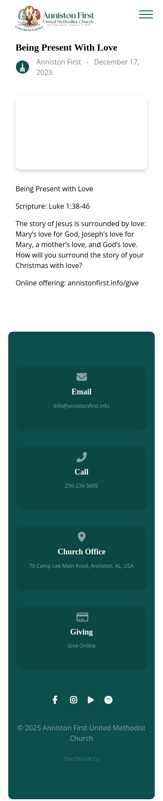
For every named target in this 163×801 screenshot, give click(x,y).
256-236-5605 (81, 485)
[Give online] (81, 615)
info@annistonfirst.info (81, 406)
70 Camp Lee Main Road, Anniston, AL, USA (81, 566)
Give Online (81, 645)
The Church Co (81, 759)
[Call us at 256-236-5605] (81, 455)
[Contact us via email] (81, 375)
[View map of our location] (81, 535)
